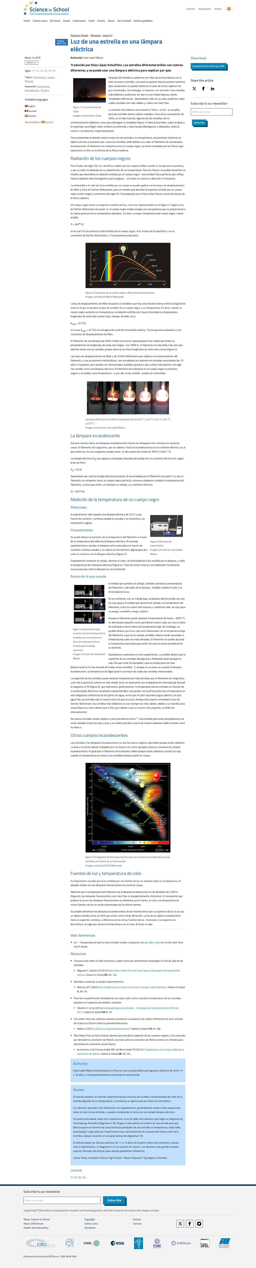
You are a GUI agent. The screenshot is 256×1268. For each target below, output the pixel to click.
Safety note (91, 1224)
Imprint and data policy (36, 1228)
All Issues (55, 21)
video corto (154, 942)
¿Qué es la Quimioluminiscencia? (113, 1029)
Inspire (66, 21)
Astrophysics (32, 90)
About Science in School (37, 1219)
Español (30, 116)
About (111, 21)
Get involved (124, 21)
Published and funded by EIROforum (41, 1256)
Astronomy (43, 86)
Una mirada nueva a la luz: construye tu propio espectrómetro (133, 987)
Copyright (89, 1219)
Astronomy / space (44, 77)
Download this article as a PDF (208, 66)
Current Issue (40, 21)
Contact (190, 9)
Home (27, 21)
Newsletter (204, 9)
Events (101, 21)
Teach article (61, 42)
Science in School (79, 35)
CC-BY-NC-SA (78, 1177)
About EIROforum (33, 1224)
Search (218, 9)
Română (30, 111)
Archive (137, 1219)
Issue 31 (107, 35)
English (30, 106)
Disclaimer (90, 1228)
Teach (91, 21)
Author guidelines (143, 21)
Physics (29, 81)
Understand (79, 21)
